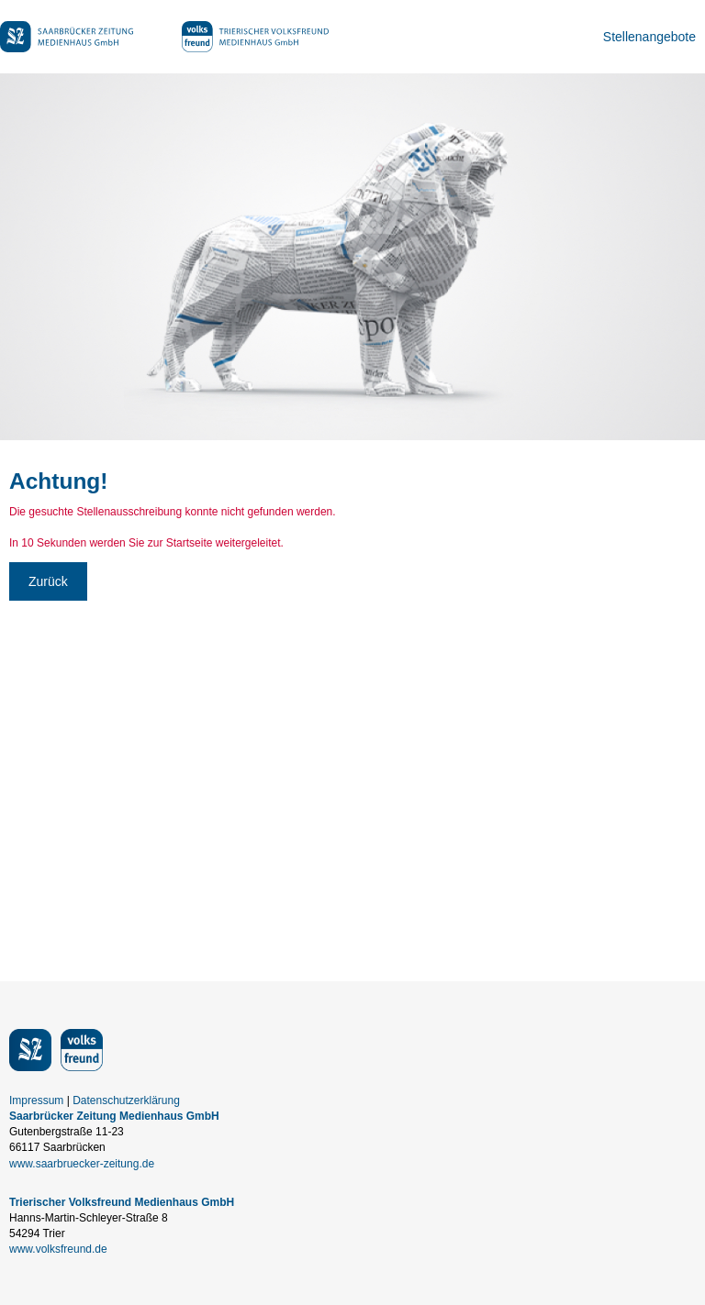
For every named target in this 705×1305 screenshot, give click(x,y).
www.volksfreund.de (58, 1249)
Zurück (48, 581)
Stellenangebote (649, 36)
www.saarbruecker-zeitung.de (81, 1163)
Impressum (36, 1100)
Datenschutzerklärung (126, 1100)
